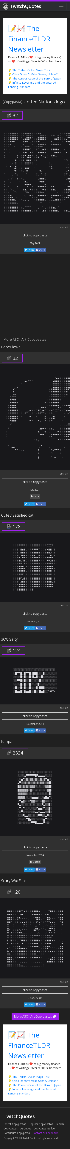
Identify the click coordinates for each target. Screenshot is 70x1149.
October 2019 (35, 998)
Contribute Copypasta (17, 1133)
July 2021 (35, 489)
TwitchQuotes (22, 6)
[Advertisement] (35, 297)
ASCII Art (25, 1128)
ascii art (64, 227)
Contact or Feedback (45, 1133)
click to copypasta (35, 235)
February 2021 (35, 621)
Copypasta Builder (45, 1128)
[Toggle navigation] (61, 6)
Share (40, 249)
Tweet (29, 249)
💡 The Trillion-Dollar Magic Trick (29, 70)
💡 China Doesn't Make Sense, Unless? (33, 74)
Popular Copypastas (41, 1124)
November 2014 (35, 723)
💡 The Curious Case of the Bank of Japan (34, 78)
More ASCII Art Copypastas (35, 1016)
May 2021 (35, 243)
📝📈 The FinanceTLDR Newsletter (29, 38)
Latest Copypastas (15, 1124)
